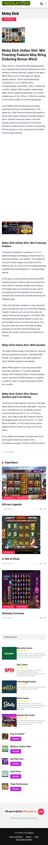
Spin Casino (22, 664)
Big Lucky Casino (24, 648)
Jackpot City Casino (26, 715)
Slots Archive (21, 498)
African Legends (12, 504)
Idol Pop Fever (17, 759)
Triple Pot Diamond (19, 784)
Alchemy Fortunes (13, 613)
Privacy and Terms (16, 837)
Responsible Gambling (24, 840)
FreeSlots (30, 833)
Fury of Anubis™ (17, 734)
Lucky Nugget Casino (26, 681)
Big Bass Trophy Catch (20, 746)
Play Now (16, 739)
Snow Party (15, 771)
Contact (28, 837)
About (36, 837)
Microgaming (9, 19)
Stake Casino (23, 698)
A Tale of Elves (11, 558)
